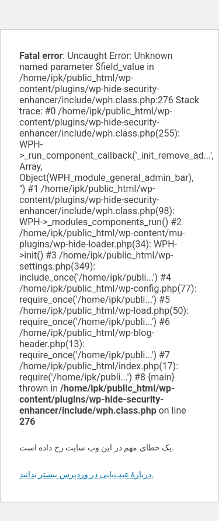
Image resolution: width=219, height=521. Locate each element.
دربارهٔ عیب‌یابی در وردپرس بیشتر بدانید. (86, 474)
